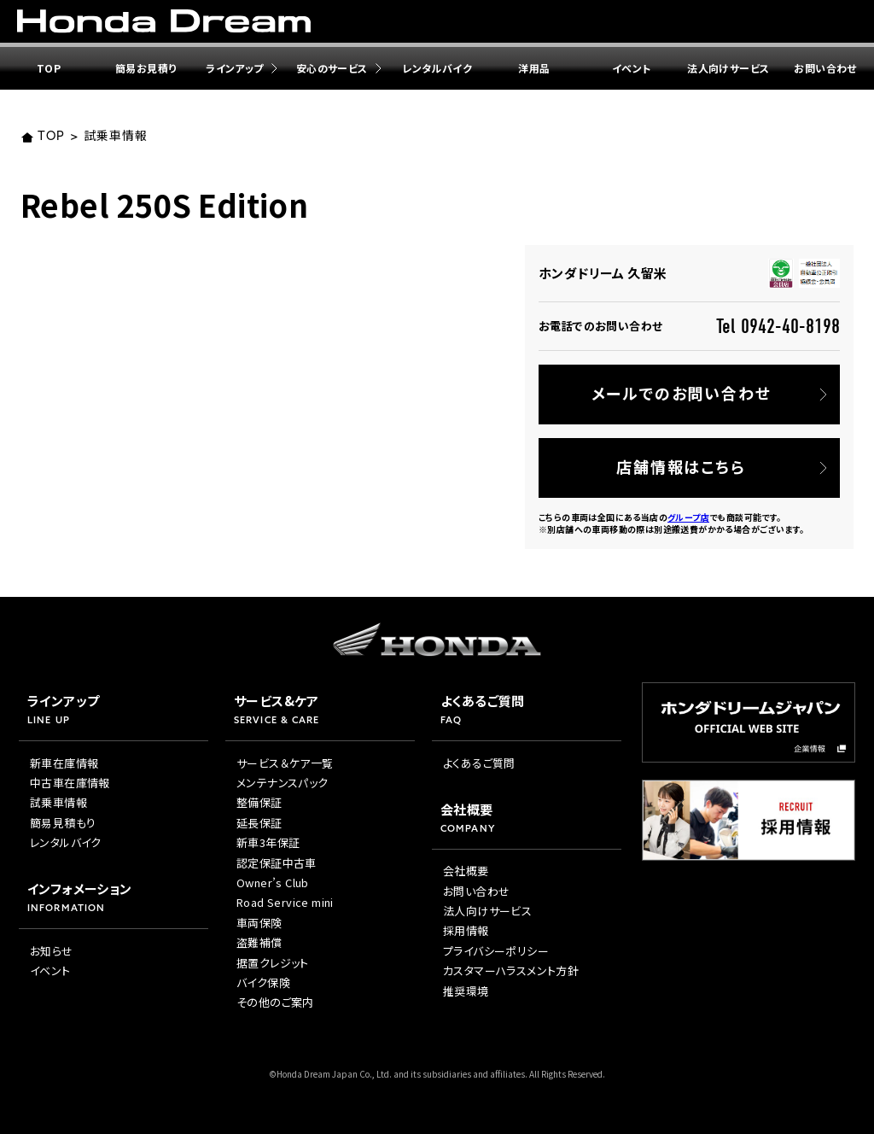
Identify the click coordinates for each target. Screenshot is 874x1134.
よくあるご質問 (479, 763)
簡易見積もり (63, 823)
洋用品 (534, 68)
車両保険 (259, 923)
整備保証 (259, 802)
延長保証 (259, 823)
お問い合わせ (476, 891)
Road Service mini (285, 902)
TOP (49, 68)
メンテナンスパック (282, 783)
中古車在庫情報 (70, 783)
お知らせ (51, 951)
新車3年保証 (268, 842)
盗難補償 (259, 942)
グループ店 (688, 517)
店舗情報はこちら (680, 466)
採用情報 (466, 930)
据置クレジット (272, 963)
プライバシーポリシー (496, 951)
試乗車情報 (115, 137)
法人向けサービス (728, 68)
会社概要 (466, 870)
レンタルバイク (437, 68)
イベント (631, 68)
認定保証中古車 (276, 863)
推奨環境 (466, 991)
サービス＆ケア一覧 (285, 763)
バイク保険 (263, 982)
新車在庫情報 (64, 763)
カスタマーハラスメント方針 (511, 970)
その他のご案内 (275, 1002)
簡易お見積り (145, 68)
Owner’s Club (272, 882)
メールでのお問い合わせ (681, 393)
